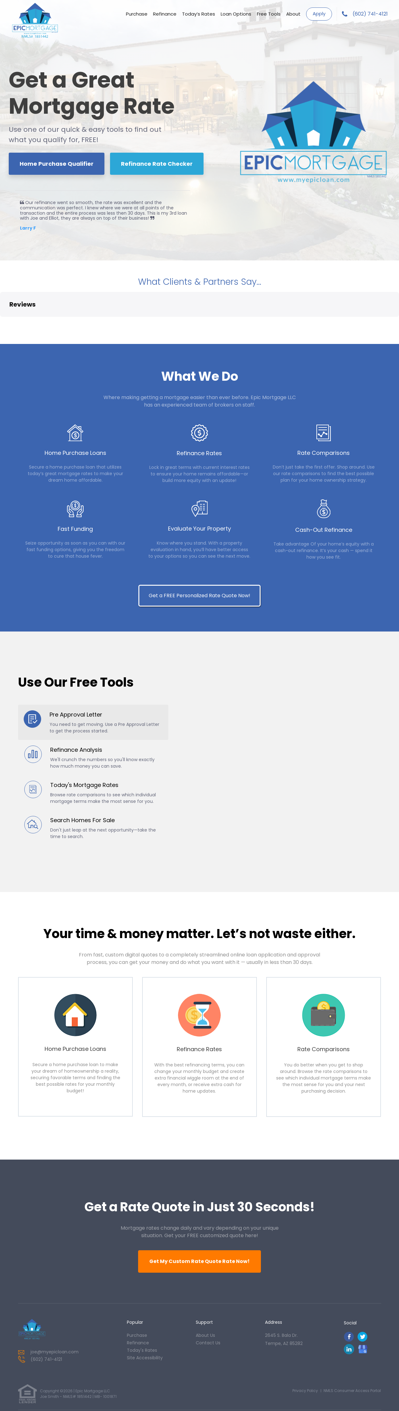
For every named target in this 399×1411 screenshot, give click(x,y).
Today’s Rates (198, 14)
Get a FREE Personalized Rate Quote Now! (199, 554)
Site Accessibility (145, 1322)
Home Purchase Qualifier (57, 164)
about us (205, 1299)
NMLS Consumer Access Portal (352, 1354)
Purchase (136, 14)
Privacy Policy (305, 1354)
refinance (138, 1307)
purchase (137, 1299)
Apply (319, 13)
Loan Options (236, 14)
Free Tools (269, 14)
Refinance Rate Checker (157, 164)
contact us (208, 1307)
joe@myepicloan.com (55, 1316)
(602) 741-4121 (370, 13)
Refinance (164, 14)
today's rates (142, 1314)
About (293, 14)
